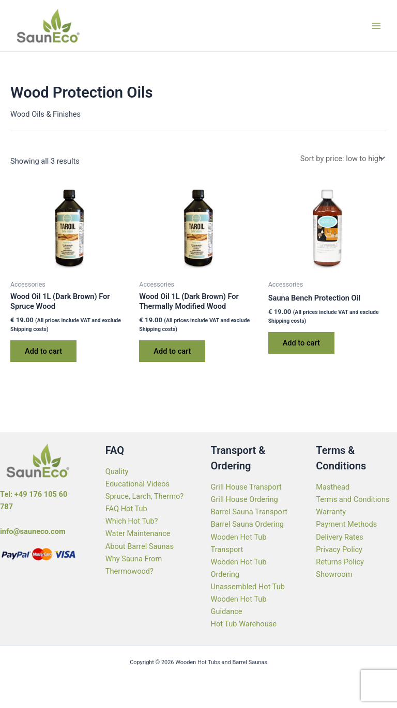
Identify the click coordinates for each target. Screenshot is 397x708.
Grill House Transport (246, 487)
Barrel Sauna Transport (249, 511)
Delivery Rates (339, 537)
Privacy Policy (339, 549)
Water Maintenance (138, 533)
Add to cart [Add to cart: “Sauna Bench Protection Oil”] (301, 343)
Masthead (332, 487)
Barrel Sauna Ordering (247, 524)
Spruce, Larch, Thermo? (144, 496)
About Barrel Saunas (139, 546)
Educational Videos (137, 484)
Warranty (331, 511)
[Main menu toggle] (376, 25)
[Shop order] (341, 158)
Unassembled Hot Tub (248, 586)
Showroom (334, 574)
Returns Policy (340, 562)
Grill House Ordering (244, 499)
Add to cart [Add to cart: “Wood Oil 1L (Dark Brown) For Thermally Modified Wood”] (172, 351)
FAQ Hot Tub (126, 508)
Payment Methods (346, 524)
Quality (117, 471)
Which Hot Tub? (131, 521)
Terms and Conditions (352, 499)
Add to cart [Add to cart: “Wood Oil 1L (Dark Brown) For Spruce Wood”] (43, 351)
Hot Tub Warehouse (244, 623)
